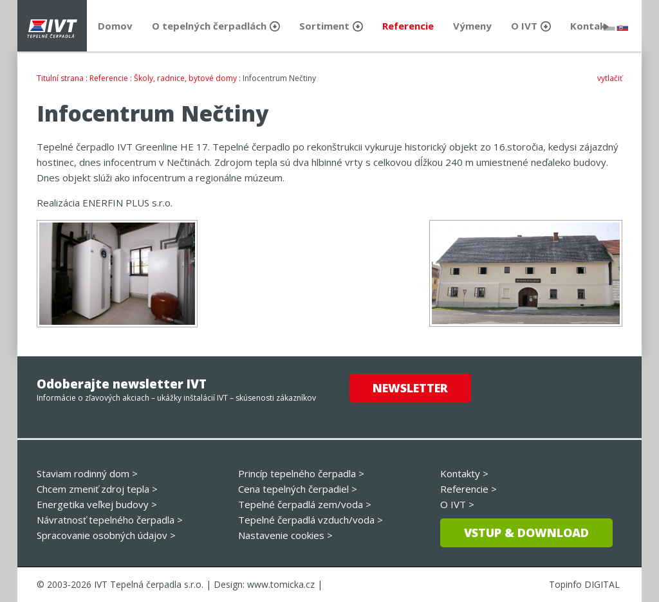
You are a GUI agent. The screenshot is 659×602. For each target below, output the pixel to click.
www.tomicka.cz (281, 584)
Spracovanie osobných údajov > (106, 535)
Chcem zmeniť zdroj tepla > (97, 488)
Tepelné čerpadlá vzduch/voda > (310, 519)
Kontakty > (464, 473)
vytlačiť (609, 78)
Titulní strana (60, 78)
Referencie (108, 78)
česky (609, 27)
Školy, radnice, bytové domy (185, 78)
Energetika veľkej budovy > (97, 504)
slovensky (622, 27)
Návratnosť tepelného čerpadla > (110, 519)
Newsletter (410, 388)
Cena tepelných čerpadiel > (297, 488)
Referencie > (468, 488)
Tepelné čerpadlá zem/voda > (304, 504)
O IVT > (457, 504)
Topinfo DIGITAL (584, 584)
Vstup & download (526, 532)
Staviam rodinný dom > (87, 473)
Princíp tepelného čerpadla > (301, 473)
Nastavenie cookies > (285, 535)
